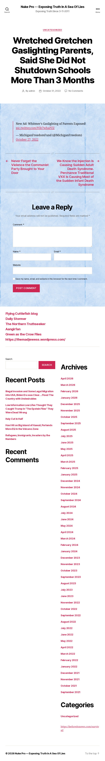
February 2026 (69, 391)
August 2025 (68, 429)
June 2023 (67, 596)
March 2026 (68, 384)
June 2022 (67, 634)
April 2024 (67, 532)
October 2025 (69, 416)
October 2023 (69, 570)
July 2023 (67, 589)
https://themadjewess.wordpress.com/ (35, 339)
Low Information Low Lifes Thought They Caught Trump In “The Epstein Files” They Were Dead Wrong (29, 409)
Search (8, 358)
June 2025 (67, 442)
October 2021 (69, 685)
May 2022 (66, 640)
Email (57, 251)
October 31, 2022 (52, 90)
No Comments (75, 90)
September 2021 (70, 692)
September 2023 (71, 576)
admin (32, 90)
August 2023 (68, 583)
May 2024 (67, 525)
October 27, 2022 (27, 139)
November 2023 (70, 564)
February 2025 (69, 468)
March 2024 (68, 538)
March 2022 (68, 653)
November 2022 (70, 602)
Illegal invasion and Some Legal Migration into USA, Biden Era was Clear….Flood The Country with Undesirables (29, 395)
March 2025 (68, 461)
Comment (18, 224)
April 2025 (67, 455)
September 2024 (71, 500)
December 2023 (70, 557)
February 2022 (69, 660)
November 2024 (70, 487)
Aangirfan (12, 329)
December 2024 (70, 480)
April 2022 (67, 647)
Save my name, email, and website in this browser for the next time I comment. (52, 279)
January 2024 (69, 551)
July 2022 (66, 628)
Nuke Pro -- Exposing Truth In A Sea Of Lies (52, 6)
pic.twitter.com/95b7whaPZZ (35, 128)
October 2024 (69, 493)
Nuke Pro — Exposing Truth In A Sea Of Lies (40, 753)
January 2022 (69, 666)
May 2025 (67, 448)
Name (16, 251)
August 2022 (68, 621)
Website (17, 265)
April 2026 (67, 378)
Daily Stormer (15, 319)
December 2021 (70, 672)
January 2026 (69, 397)
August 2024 (68, 506)
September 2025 (71, 423)
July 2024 (67, 512)
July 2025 (67, 436)
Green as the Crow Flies (23, 334)
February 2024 (69, 544)
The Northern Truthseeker (25, 324)
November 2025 (70, 410)
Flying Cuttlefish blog (21, 313)
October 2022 (69, 608)
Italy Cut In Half (14, 418)
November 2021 (70, 679)
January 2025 (69, 474)
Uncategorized (52, 30)
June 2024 (67, 519)
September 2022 (71, 615)
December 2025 (70, 404)
